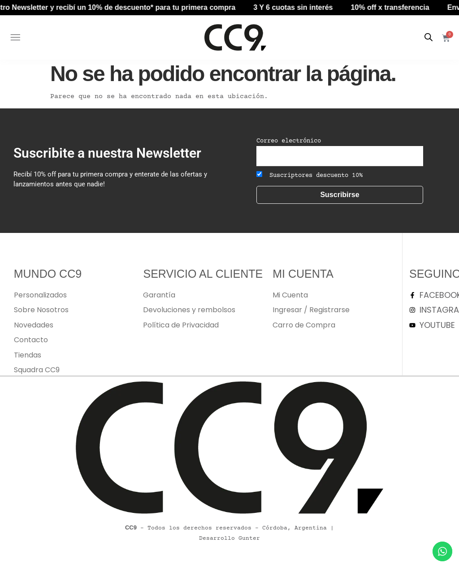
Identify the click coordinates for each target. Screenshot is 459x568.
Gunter (249, 538)
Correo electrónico (288, 141)
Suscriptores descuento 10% (309, 175)
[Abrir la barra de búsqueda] (428, 37)
